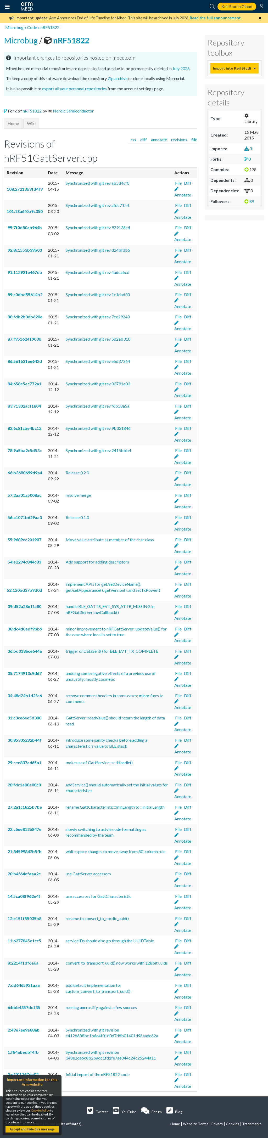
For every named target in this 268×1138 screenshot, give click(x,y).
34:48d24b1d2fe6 (24, 695)
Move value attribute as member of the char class (110, 539)
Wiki (31, 123)
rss (133, 139)
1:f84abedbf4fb (23, 1052)
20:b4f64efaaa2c (24, 873)
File (178, 183)
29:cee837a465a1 (24, 762)
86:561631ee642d (24, 361)
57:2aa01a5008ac (24, 495)
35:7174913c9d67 (24, 673)
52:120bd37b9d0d (24, 590)
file (194, 139)
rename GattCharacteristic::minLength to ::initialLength (115, 806)
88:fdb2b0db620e (24, 316)
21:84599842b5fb (24, 851)
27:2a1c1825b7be (24, 806)
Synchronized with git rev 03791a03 (98, 383)
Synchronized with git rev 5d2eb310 (98, 338)
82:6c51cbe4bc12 (24, 428)
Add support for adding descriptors (97, 561)
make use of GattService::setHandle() (99, 762)
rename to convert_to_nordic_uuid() (97, 918)
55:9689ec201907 (24, 539)
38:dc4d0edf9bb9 (24, 628)
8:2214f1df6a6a (22, 962)
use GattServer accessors (88, 873)
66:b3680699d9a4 (24, 472)
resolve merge (78, 495)
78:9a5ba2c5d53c (24, 450)
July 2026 (181, 68)
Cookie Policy (40, 1110)
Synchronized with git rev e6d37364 (98, 361)
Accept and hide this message (31, 1129)
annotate (159, 139)
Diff (187, 183)
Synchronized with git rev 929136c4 (98, 227)
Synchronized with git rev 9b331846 (98, 428)
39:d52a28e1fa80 (24, 606)
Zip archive (117, 78)
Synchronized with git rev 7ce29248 (98, 316)
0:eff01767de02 (22, 1074)
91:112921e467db (24, 272)
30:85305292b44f (24, 739)
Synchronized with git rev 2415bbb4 (98, 450)
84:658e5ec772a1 (24, 383)
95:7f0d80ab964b (24, 227)
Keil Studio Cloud (236, 6)
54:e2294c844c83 (24, 561)
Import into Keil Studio (232, 68)
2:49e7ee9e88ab (23, 1029)
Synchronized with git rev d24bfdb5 (98, 249)
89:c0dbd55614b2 (24, 294)
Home (13, 123)
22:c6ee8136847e (24, 829)
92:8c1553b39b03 (24, 249)
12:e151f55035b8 (24, 918)
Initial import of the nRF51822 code (98, 1074)
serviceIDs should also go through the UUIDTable (110, 940)
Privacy (217, 1124)
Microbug (14, 27)
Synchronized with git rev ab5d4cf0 (97, 183)
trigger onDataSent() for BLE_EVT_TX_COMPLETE (112, 651)
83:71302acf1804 (24, 405)
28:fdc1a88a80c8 (24, 784)
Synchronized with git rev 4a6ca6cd (97, 272)
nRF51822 (50, 27)
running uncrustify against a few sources (101, 1007)
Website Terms (195, 1124)
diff (143, 139)
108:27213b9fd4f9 (25, 189)
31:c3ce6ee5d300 (24, 717)
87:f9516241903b (24, 338)
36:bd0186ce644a (24, 651)
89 (249, 201)
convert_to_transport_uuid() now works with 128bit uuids (117, 962)
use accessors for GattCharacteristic (98, 896)
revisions (179, 139)
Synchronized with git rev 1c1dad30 (98, 294)
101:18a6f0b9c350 (25, 211)
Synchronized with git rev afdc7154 (97, 205)
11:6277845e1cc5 (24, 940)
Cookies (232, 1124)
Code (32, 27)
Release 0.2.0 (77, 472)
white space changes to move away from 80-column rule (115, 851)
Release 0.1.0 (77, 517)
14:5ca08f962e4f (23, 896)
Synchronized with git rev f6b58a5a (97, 405)
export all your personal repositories (74, 88)
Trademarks (251, 1124)
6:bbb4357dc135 (23, 1007)
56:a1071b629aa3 (24, 517)
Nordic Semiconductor (73, 110)
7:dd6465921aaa (23, 985)
